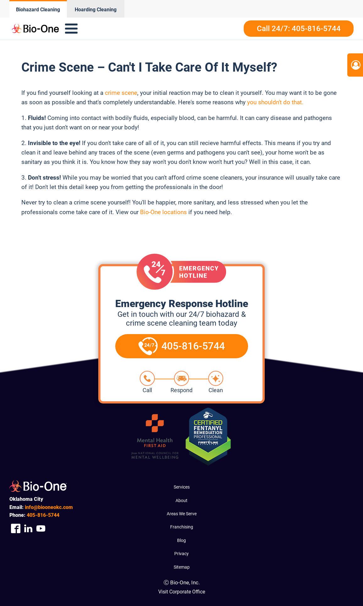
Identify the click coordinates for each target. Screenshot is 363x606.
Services (182, 487)
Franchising (181, 526)
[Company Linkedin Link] (28, 528)
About (181, 500)
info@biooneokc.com (49, 507)
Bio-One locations (163, 212)
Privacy (181, 553)
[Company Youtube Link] (41, 528)
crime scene (120, 92)
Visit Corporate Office (181, 592)
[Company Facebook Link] (15, 528)
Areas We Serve (182, 513)
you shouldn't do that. (275, 102)
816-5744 (43, 515)
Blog (181, 540)
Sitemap (182, 567)
